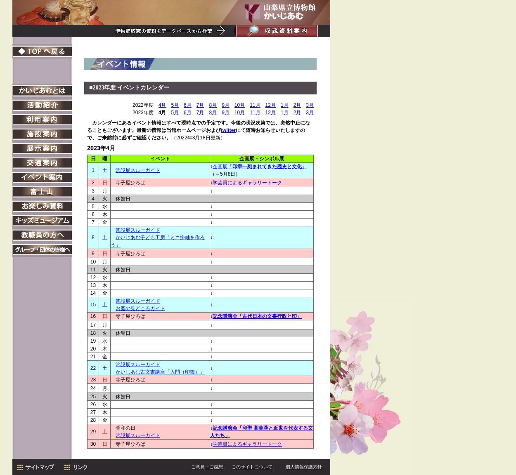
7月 (200, 105)
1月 (285, 105)
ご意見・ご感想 (207, 466)
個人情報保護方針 (304, 466)
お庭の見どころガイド (140, 308)
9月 (226, 105)
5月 (175, 105)
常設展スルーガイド (138, 170)
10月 (239, 105)
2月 (297, 105)
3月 (310, 105)
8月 (213, 105)
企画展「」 (260, 166)
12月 (270, 105)
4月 (162, 105)
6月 (188, 105)
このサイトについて (252, 466)
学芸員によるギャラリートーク (247, 183)
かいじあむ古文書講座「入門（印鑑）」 (160, 372)
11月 (255, 105)
